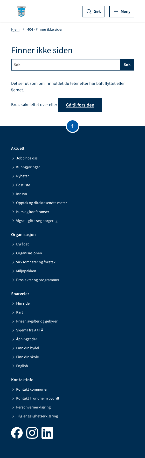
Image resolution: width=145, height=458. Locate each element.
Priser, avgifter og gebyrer (34, 321)
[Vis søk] (93, 11)
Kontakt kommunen (29, 389)
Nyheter (20, 176)
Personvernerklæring (31, 407)
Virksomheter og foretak (33, 262)
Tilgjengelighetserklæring (34, 416)
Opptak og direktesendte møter (39, 203)
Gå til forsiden (80, 105)
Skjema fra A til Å (27, 330)
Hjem (15, 29)
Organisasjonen (26, 253)
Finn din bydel (25, 348)
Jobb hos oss (24, 158)
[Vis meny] (121, 11)
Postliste (20, 185)
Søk (127, 65)
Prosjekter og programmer (35, 280)
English (19, 366)
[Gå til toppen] (72, 126)
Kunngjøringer (25, 167)
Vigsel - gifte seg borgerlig (34, 220)
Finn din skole (25, 357)
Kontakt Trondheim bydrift (35, 398)
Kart (17, 312)
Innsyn (19, 194)
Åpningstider (24, 339)
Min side (20, 303)
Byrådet (20, 244)
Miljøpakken (23, 271)
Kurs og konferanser (30, 212)
